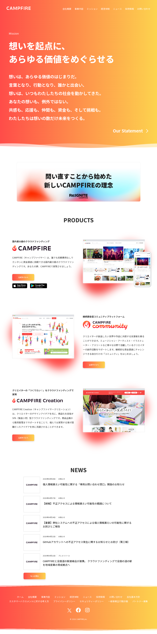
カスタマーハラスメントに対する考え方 (29, 601)
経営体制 (105, 8)
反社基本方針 (133, 596)
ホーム (20, 596)
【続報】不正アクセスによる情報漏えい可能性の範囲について (77, 503)
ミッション (92, 8)
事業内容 (79, 8)
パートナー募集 (140, 601)
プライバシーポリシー (64, 601)
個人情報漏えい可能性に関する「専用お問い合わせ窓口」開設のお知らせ (84, 484)
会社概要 (66, 8)
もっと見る (34, 576)
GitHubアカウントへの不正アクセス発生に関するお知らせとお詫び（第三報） (86, 542)
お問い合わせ (143, 8)
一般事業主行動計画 (118, 601)
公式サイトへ (23, 277)
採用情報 (129, 8)
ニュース (117, 8)
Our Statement (130, 131)
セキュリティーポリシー (92, 601)
